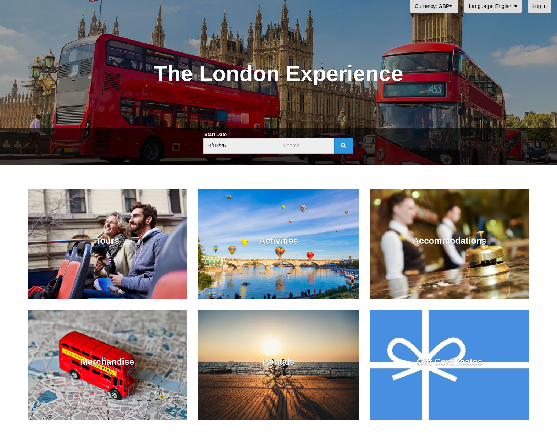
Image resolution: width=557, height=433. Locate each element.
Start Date (215, 134)
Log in (539, 6)
